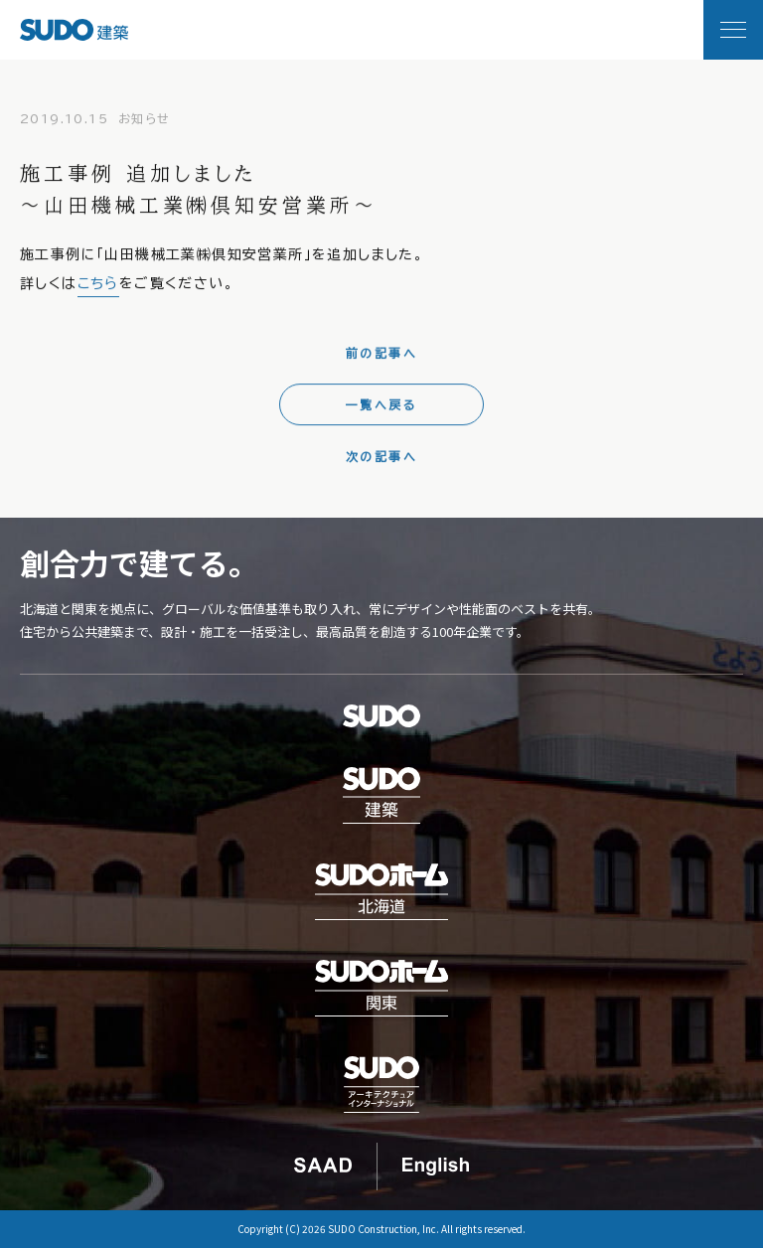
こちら (98, 289)
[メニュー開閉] (733, 30)
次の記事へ (381, 461)
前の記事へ (381, 358)
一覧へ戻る (381, 409)
